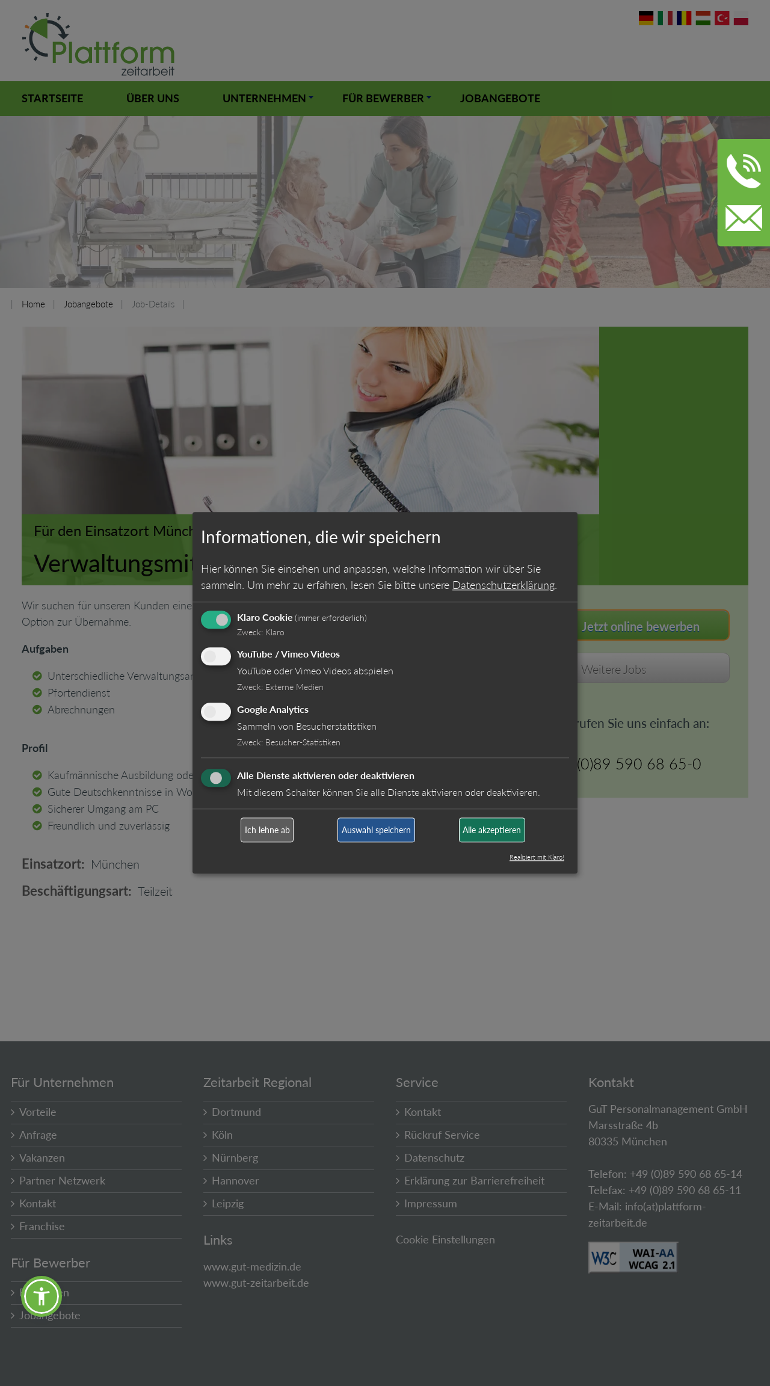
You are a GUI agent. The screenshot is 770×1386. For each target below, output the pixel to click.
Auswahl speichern (376, 830)
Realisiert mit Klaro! (537, 857)
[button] (41, 1296)
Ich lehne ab (267, 830)
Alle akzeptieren (492, 830)
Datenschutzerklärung (503, 584)
